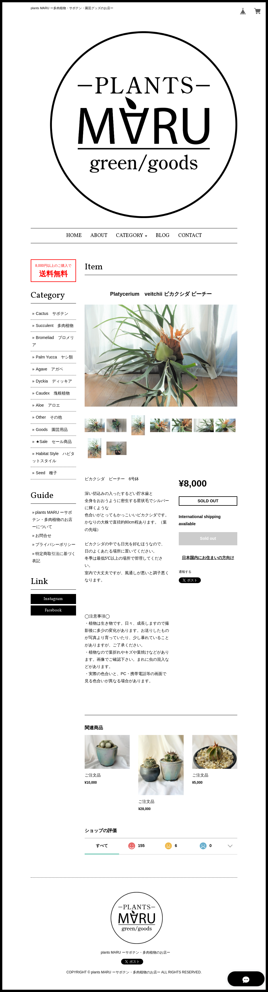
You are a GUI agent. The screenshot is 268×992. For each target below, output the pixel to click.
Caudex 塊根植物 (53, 393)
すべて (102, 845)
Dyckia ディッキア (54, 381)
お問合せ (43, 535)
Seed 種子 (46, 472)
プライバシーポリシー (55, 544)
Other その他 (49, 417)
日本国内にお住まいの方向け (208, 557)
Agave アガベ (49, 369)
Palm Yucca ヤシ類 (54, 357)
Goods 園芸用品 (52, 429)
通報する (185, 571)
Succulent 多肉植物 (54, 325)
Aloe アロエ (48, 405)
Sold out (208, 538)
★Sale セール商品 (54, 441)
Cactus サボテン (52, 313)
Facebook (53, 610)
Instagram (53, 599)
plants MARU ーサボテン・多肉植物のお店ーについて (52, 519)
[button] (132, 235)
